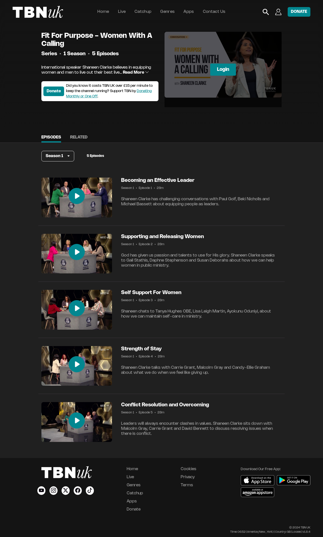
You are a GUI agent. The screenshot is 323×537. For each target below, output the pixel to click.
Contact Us (214, 12)
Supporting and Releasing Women (162, 236)
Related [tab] (79, 137)
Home (103, 12)
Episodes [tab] (51, 137)
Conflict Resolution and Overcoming (165, 405)
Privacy (188, 477)
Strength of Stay (141, 349)
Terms (187, 485)
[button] (58, 156)
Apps (188, 12)
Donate (54, 91)
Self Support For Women (151, 292)
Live (122, 12)
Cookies (188, 469)
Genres (167, 12)
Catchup (142, 12)
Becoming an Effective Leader (157, 180)
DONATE (299, 12)
